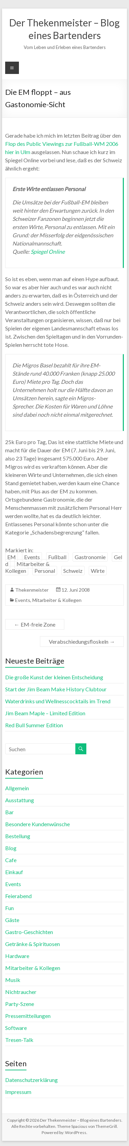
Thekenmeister (32, 590)
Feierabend (18, 896)
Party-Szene (19, 1003)
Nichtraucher (20, 991)
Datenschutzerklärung (31, 1079)
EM (11, 557)
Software (16, 1027)
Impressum (18, 1091)
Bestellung (17, 836)
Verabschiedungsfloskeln (82, 641)
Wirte (98, 570)
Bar (9, 812)
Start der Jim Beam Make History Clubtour (56, 689)
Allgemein (17, 788)
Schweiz (73, 570)
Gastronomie (90, 557)
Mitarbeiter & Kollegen (27, 567)
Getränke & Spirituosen (32, 944)
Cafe (11, 860)
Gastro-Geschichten (29, 932)
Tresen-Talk (19, 1039)
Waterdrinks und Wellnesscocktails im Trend (57, 701)
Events (32, 557)
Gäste (12, 920)
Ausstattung (19, 800)
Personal (44, 570)
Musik (12, 980)
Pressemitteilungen (28, 1015)
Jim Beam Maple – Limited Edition (45, 713)
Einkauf (14, 872)
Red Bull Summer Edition (34, 725)
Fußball (57, 557)
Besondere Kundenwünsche (37, 824)
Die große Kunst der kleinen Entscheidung (54, 677)
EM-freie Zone (34, 624)
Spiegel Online (48, 251)
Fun (9, 908)
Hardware (17, 956)
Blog (11, 848)
